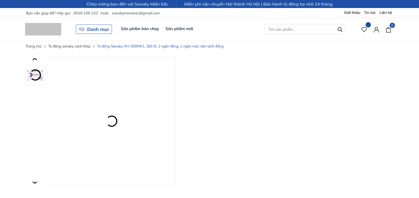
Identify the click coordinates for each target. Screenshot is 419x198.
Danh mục (94, 29)
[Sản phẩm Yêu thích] (364, 29)
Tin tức (370, 12)
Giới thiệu (352, 12)
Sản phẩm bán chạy (140, 28)
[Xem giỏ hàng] (388, 29)
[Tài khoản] (376, 29)
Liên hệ (385, 12)
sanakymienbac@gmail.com (136, 13)
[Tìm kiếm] (340, 28)
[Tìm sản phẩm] (304, 29)
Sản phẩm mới (179, 28)
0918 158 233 (85, 13)
